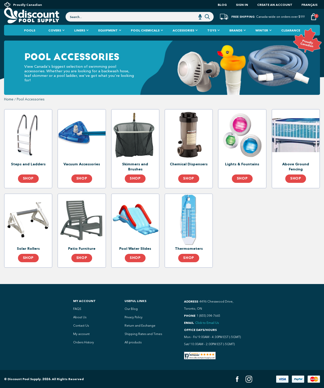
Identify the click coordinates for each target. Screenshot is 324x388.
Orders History (83, 342)
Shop (28, 189)
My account (81, 334)
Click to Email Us (207, 323)
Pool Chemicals (145, 40)
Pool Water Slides (135, 259)
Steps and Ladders (28, 174)
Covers (54, 40)
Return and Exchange (140, 325)
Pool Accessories (31, 110)
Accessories (183, 40)
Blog (222, 5)
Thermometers (189, 259)
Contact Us (81, 325)
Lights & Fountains (242, 174)
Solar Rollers (28, 259)
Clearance (290, 40)
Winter (261, 40)
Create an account (274, 5)
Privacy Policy (134, 317)
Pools (29, 40)
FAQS (77, 309)
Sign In (242, 5)
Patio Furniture (81, 259)
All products (133, 342)
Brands (235, 40)
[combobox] (140, 23)
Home (8, 110)
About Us (79, 317)
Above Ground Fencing (295, 177)
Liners (79, 40)
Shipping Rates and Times (143, 334)
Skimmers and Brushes (135, 177)
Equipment (108, 40)
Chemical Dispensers (189, 174)
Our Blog (131, 309)
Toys (211, 40)
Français (309, 5)
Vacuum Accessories (82, 174)
